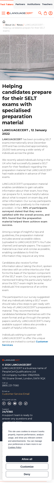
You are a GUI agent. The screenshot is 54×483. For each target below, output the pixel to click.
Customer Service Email (16, 394)
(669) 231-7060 (10, 385)
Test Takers (6, 4)
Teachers (47, 4)
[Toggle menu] (3, 13)
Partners (20, 4)
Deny (27, 474)
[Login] (50, 13)
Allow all (27, 459)
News (20, 25)
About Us (10, 25)
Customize (27, 466)
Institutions (33, 4)
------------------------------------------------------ (23, 481)
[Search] (40, 13)
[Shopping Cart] (45, 13)
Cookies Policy (14, 447)
